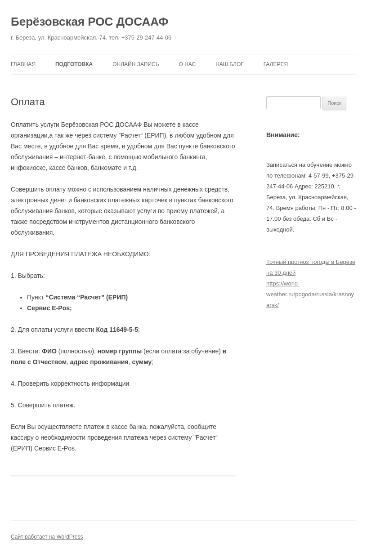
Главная (23, 64)
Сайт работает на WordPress (47, 537)
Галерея (276, 64)
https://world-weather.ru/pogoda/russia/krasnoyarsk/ (310, 294)
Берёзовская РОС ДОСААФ (90, 21)
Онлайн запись (135, 64)
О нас (187, 64)
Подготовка (74, 64)
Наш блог (229, 64)
